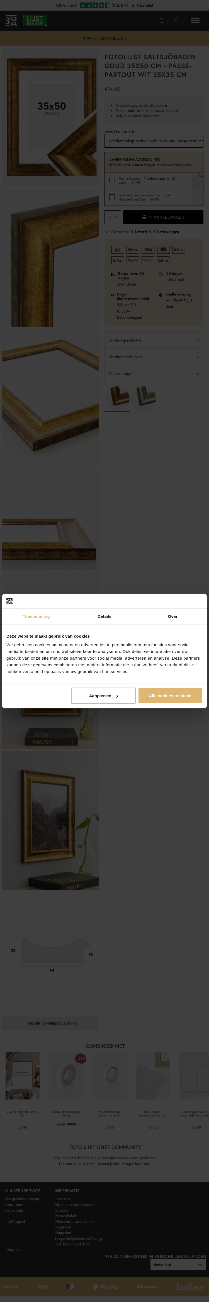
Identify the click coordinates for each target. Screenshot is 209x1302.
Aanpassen (103, 695)
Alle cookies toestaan (170, 695)
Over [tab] (173, 616)
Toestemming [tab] (36, 616)
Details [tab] (104, 616)
